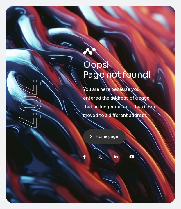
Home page (107, 136)
